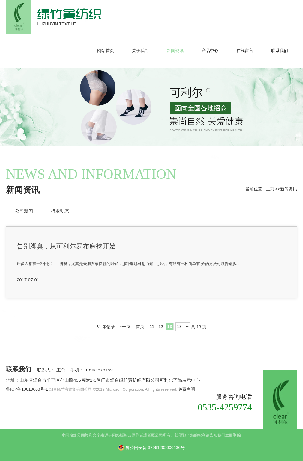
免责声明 (186, 389)
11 (152, 326)
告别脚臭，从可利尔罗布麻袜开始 (66, 246)
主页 (270, 188)
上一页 (124, 326)
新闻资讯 (288, 188)
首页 (140, 326)
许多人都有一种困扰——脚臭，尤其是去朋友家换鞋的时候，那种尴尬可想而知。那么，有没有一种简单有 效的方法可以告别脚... (128, 263)
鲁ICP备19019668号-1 (27, 389)
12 (160, 326)
